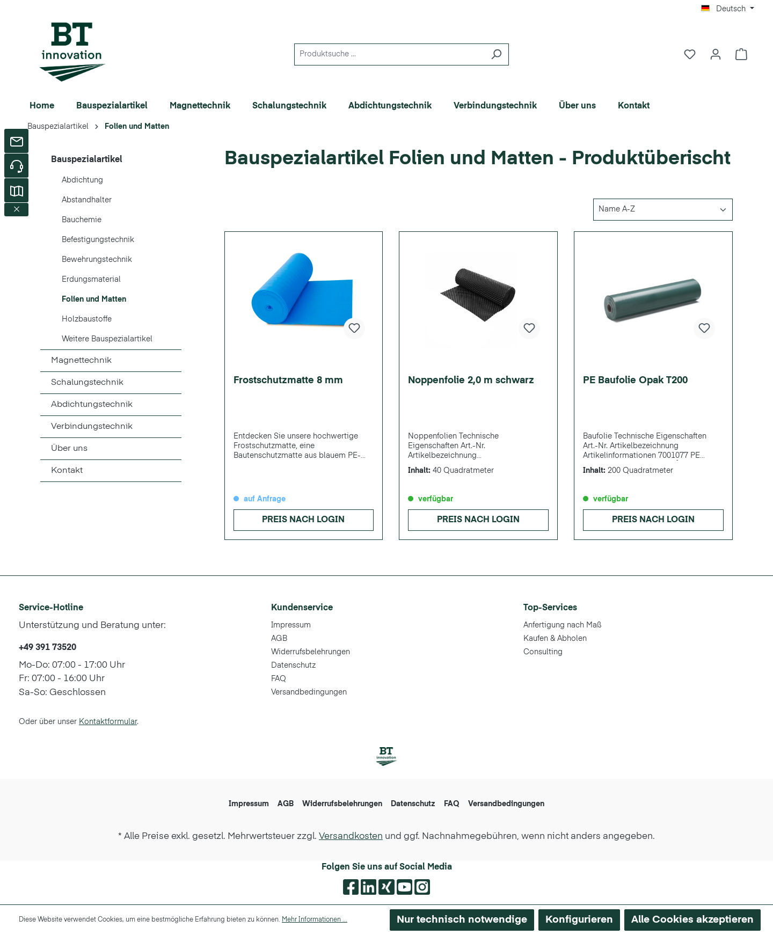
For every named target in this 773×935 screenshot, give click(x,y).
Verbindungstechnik (92, 426)
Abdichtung (82, 180)
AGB (279, 638)
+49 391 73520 (47, 648)
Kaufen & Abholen (555, 638)
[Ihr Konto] (715, 54)
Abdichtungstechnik (92, 404)
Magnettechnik (81, 360)
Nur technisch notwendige (462, 920)
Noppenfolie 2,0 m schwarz (471, 380)
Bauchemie (81, 220)
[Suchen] (496, 54)
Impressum (291, 625)
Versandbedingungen (309, 692)
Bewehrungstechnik (97, 260)
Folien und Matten (94, 299)
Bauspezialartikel (86, 160)
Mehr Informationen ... (314, 920)
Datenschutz (293, 665)
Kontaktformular (108, 722)
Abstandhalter (87, 200)
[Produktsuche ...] (389, 54)
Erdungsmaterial (91, 279)
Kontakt (67, 470)
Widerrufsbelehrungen (310, 652)
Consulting (543, 652)
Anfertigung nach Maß (562, 625)
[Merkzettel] (690, 54)
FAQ (278, 679)
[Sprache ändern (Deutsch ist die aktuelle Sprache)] (727, 9)
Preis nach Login (303, 520)
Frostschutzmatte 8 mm (288, 380)
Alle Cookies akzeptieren (692, 920)
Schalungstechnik (87, 382)
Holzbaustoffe (87, 319)
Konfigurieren (579, 920)
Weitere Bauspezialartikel (107, 339)
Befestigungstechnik (98, 240)
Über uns (69, 448)
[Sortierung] (663, 210)
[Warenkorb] (741, 54)
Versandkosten (351, 836)
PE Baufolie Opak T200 (635, 380)
